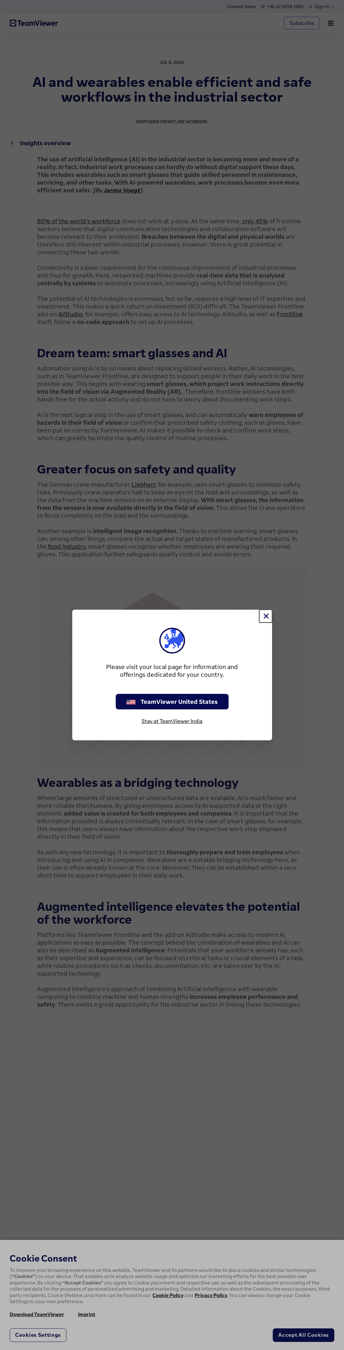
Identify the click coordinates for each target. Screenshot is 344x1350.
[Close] (265, 616)
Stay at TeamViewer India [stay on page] (172, 721)
